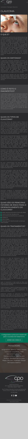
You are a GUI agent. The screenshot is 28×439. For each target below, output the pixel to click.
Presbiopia (17, 360)
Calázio (19, 349)
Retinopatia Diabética (14, 362)
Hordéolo (6, 358)
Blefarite (13, 349)
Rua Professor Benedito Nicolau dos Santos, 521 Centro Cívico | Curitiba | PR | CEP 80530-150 (14, 390)
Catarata (23, 349)
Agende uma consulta (14, 340)
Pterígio (23, 360)
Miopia (4, 360)
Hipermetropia (20, 356)
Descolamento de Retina (14, 354)
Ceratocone (8, 351)
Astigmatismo (6, 349)
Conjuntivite (15, 351)
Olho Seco (10, 360)
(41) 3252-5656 (14, 392)
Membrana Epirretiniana (17, 358)
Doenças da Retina (9, 356)
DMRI (22, 351)
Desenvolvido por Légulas (14, 401)
